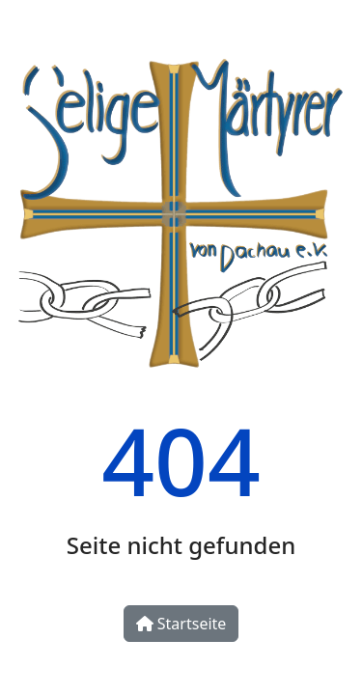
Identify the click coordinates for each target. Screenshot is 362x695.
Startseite (181, 623)
